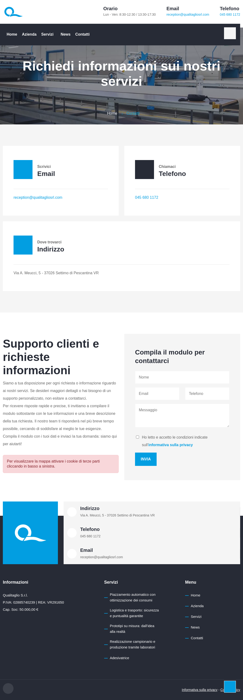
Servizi (47, 34)
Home (12, 34)
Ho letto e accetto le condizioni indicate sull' (175, 441)
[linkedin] (230, 33)
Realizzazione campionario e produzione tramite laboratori (132, 644)
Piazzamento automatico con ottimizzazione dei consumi (133, 597)
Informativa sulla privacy (199, 690)
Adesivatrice (119, 658)
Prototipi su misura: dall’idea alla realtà (132, 629)
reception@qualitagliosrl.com (187, 14)
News (65, 34)
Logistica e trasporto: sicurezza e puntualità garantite (134, 613)
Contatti (82, 34)
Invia (146, 459)
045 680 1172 (230, 14)
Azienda (29, 34)
